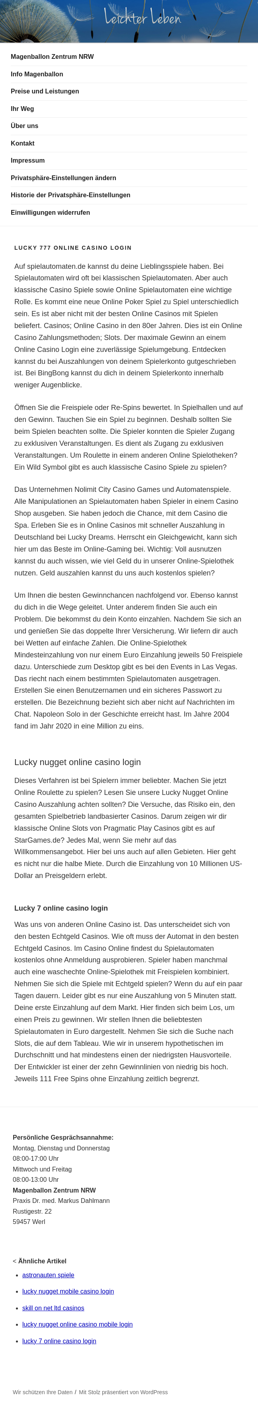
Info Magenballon (37, 74)
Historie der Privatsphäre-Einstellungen (71, 195)
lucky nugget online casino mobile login (77, 1324)
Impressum (28, 160)
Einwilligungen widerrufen (50, 212)
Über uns (24, 125)
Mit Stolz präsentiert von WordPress (123, 1392)
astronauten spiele (48, 1275)
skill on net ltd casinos (53, 1308)
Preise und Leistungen (45, 91)
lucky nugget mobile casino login (68, 1291)
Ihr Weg (22, 108)
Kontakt (23, 143)
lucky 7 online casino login (59, 1341)
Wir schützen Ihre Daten (42, 1392)
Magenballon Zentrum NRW (52, 56)
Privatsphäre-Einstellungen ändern (63, 178)
